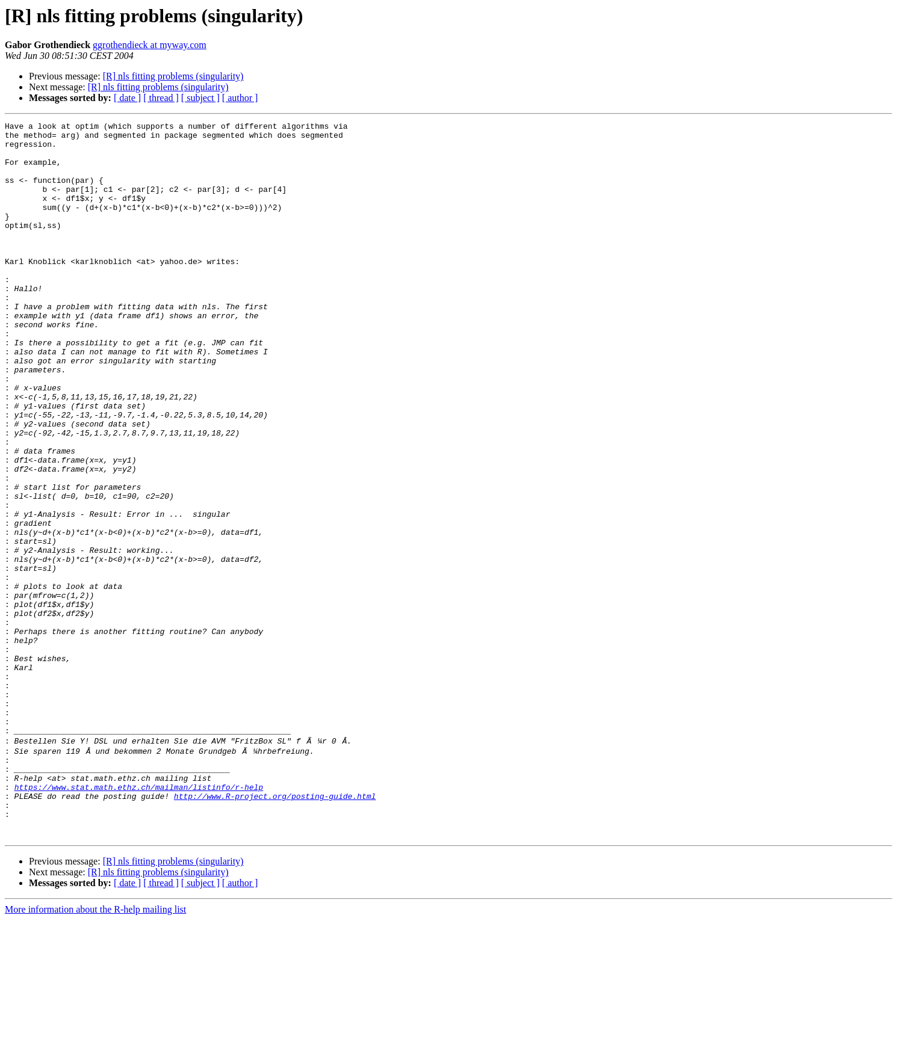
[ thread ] (161, 98)
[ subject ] (200, 98)
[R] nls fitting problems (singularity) (173, 76)
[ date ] (127, 98)
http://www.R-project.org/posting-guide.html (275, 928)
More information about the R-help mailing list (95, 1049)
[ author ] (240, 98)
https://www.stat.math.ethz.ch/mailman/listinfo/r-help (138, 918)
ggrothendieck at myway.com (149, 45)
